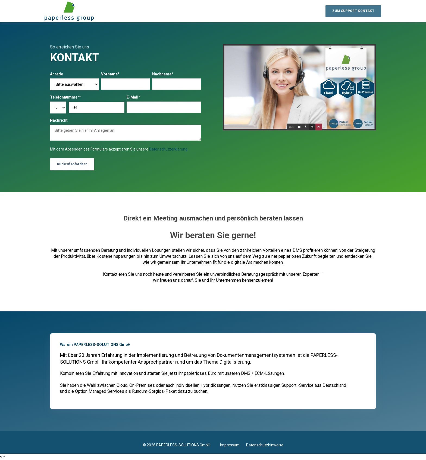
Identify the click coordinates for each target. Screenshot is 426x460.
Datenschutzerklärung (168, 149)
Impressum (233, 445)
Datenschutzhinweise (264, 445)
